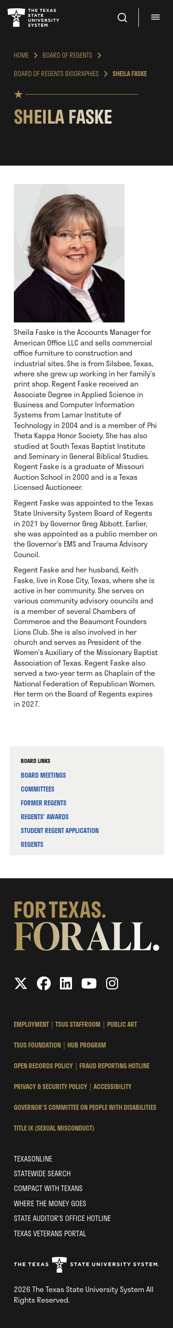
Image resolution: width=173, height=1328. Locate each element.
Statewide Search (42, 1173)
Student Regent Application (60, 830)
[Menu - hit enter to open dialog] (157, 17)
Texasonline (33, 1158)
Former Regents (43, 803)
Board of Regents (67, 55)
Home (21, 55)
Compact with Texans (48, 1188)
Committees (37, 789)
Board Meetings (43, 775)
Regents (32, 844)
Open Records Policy (43, 1066)
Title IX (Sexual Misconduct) (54, 1128)
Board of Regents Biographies (56, 73)
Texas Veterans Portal (50, 1233)
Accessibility (112, 1086)
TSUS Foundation (37, 1045)
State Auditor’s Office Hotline (62, 1218)
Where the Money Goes (50, 1203)
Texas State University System (34, 17)
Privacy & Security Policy (50, 1086)
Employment (31, 1024)
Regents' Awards (45, 817)
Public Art (122, 1024)
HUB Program (86, 1045)
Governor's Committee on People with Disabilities (85, 1107)
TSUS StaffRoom (78, 1024)
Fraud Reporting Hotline (114, 1066)
